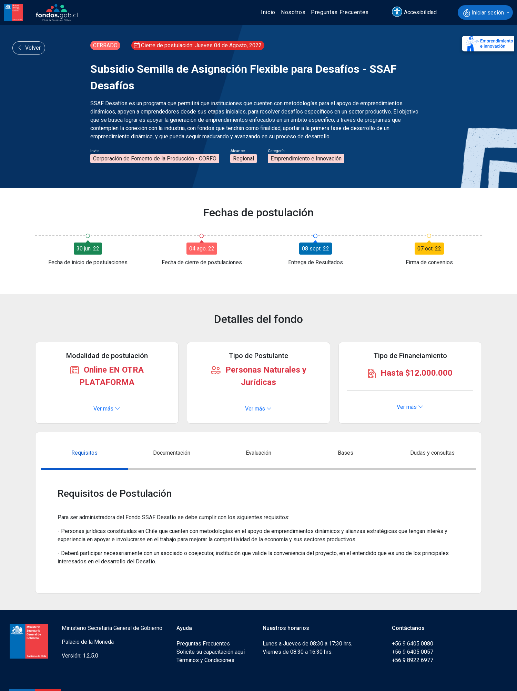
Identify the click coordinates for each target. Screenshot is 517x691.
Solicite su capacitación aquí (210, 652)
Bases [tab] (345, 453)
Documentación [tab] (171, 453)
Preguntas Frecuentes (340, 12)
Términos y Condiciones (205, 660)
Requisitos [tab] (84, 453)
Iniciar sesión (484, 13)
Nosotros (293, 12)
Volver (29, 48)
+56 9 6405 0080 (412, 643)
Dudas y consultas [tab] (432, 453)
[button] (417, 12)
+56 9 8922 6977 (412, 660)
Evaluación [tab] (258, 453)
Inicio (268, 12)
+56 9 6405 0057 (412, 652)
